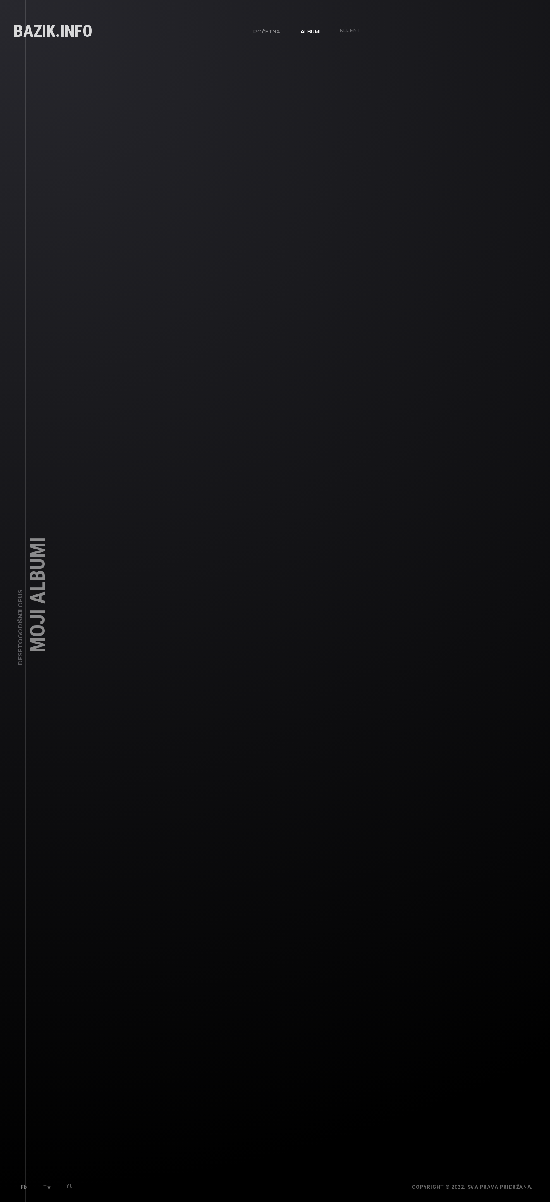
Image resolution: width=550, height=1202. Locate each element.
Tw (45, 1185)
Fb (24, 1187)
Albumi (308, 29)
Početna (266, 31)
